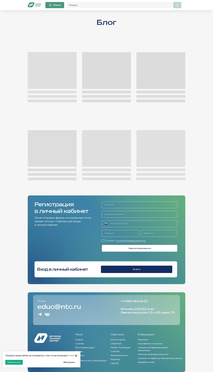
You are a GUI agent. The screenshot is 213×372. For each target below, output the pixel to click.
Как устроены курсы (85, 347)
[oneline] (120, 233)
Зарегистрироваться (139, 248)
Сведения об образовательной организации (152, 349)
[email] (139, 214)
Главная (79, 339)
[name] (139, 204)
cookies (71, 355)
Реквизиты (143, 339)
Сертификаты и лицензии (150, 343)
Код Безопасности (119, 355)
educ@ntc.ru (59, 307)
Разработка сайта (146, 362)
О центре (79, 343)
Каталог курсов (118, 339)
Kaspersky (115, 359)
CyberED (115, 363)
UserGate (115, 351)
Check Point (116, 343)
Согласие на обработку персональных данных (160, 358)
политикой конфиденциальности (131, 240)
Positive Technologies (121, 347)
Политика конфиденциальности (153, 354)
